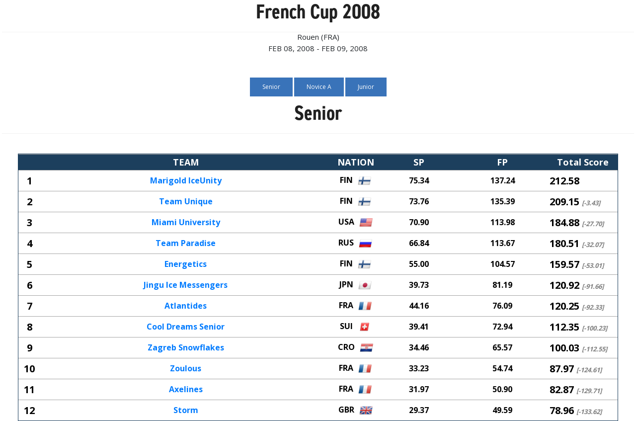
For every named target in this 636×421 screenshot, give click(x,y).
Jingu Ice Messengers (186, 285)
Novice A (319, 87)
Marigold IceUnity (186, 180)
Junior (366, 87)
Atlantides (185, 306)
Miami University (186, 222)
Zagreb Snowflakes (186, 347)
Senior (271, 87)
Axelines (186, 389)
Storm (185, 410)
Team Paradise (186, 243)
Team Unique (186, 201)
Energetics (185, 264)
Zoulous (185, 368)
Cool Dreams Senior (186, 327)
